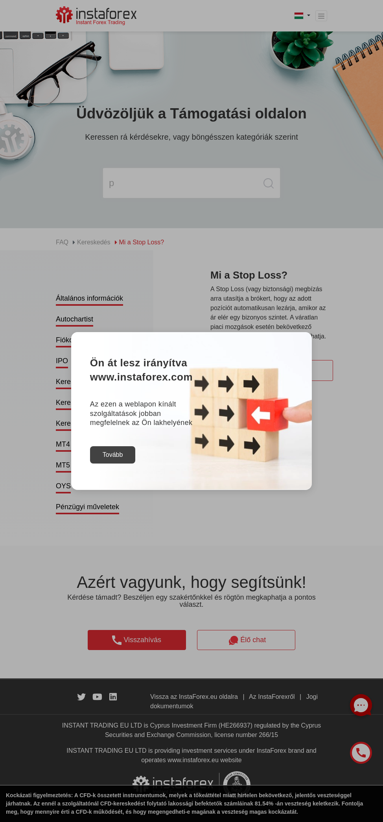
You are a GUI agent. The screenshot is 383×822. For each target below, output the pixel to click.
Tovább (113, 454)
